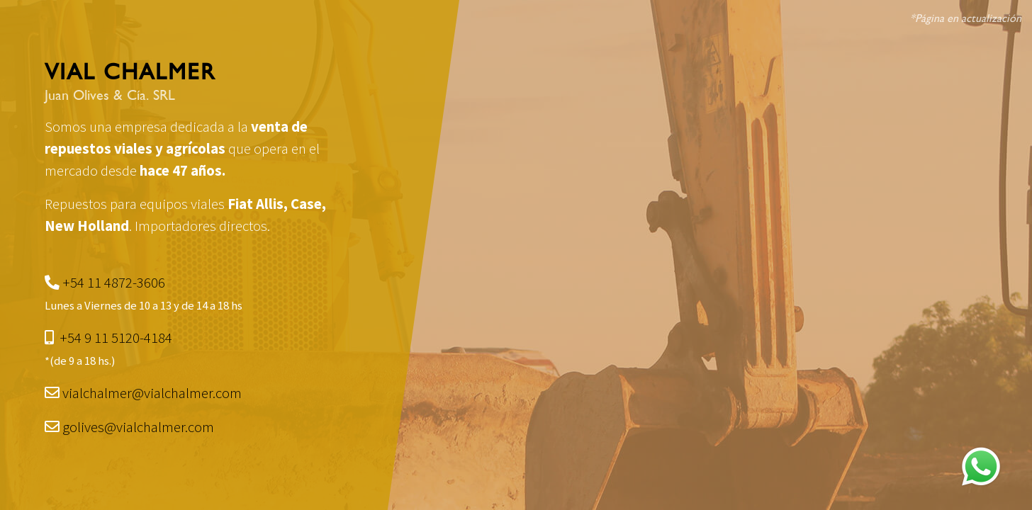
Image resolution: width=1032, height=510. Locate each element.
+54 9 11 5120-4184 (116, 338)
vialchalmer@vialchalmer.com (152, 393)
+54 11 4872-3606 (113, 282)
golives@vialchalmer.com (138, 427)
